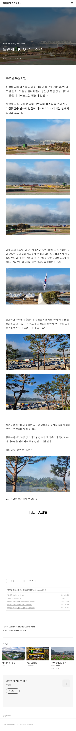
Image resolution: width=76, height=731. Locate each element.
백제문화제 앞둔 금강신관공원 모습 (21, 608)
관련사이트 (7, 716)
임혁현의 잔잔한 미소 (12, 3)
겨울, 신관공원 (13, 598)
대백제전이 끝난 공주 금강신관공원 (21, 601)
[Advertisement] (38, 546)
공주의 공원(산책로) (14, 590)
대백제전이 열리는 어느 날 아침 (19, 605)
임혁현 (8, 685)
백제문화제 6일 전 (14, 595)
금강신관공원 (27, 590)
